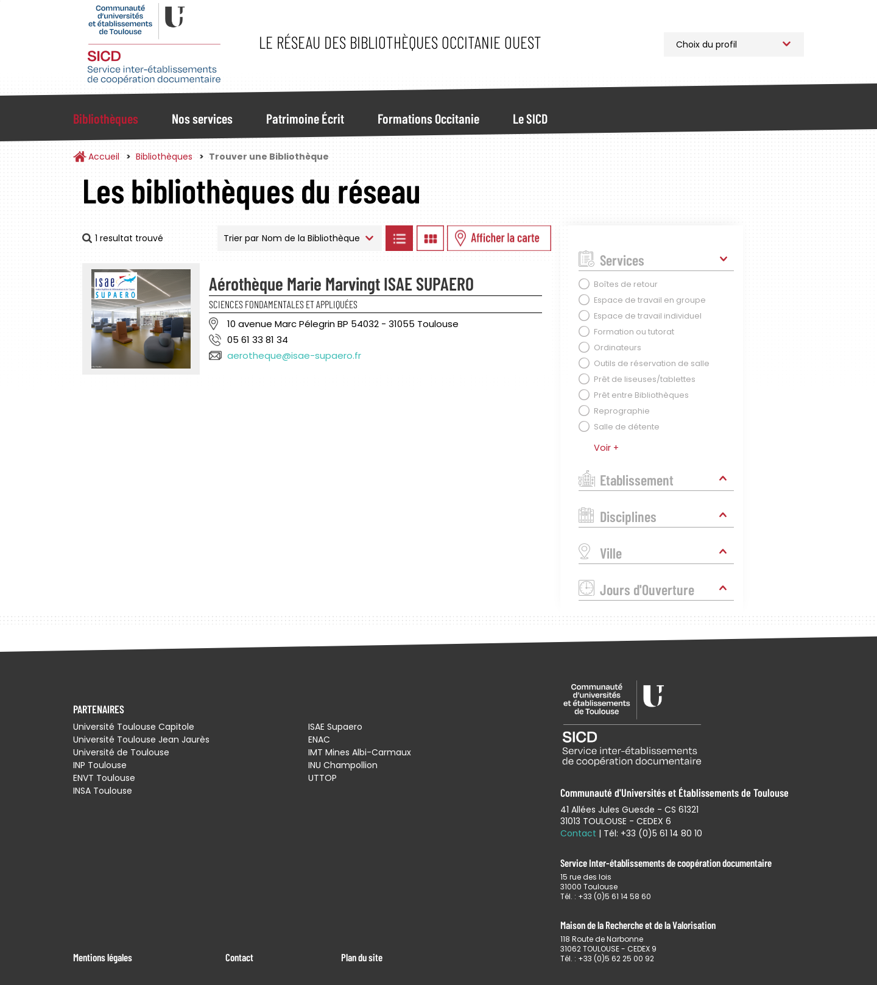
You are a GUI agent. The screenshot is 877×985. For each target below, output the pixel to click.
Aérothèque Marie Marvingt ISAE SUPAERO (341, 283)
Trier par (241, 238)
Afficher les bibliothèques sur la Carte (499, 238)
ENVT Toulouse (104, 778)
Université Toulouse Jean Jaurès (141, 739)
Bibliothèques (105, 118)
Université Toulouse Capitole (133, 727)
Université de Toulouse (121, 752)
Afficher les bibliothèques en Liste (399, 238)
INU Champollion (343, 765)
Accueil (103, 156)
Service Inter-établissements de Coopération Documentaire (153, 44)
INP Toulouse (100, 765)
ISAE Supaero (335, 727)
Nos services (202, 118)
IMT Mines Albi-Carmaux (359, 752)
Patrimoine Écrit (305, 118)
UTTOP (322, 778)
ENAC (319, 739)
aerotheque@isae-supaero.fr (294, 355)
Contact (239, 957)
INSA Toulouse (102, 791)
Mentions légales (102, 957)
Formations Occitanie (428, 118)
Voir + (606, 448)
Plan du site (361, 957)
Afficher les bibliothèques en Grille (430, 238)
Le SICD (530, 118)
